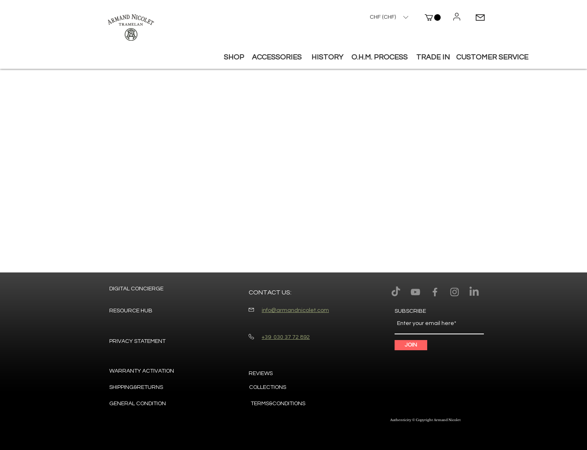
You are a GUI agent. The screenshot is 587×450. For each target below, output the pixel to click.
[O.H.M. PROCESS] (379, 57)
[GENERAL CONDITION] (138, 404)
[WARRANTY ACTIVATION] (141, 371)
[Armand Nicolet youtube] (415, 292)
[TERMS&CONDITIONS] (278, 404)
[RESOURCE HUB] (130, 311)
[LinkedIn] (474, 292)
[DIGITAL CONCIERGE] (136, 289)
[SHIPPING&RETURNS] (138, 388)
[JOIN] (411, 345)
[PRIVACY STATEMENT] (137, 342)
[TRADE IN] (433, 57)
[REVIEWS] (263, 374)
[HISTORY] (327, 57)
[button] (433, 17)
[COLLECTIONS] (278, 388)
